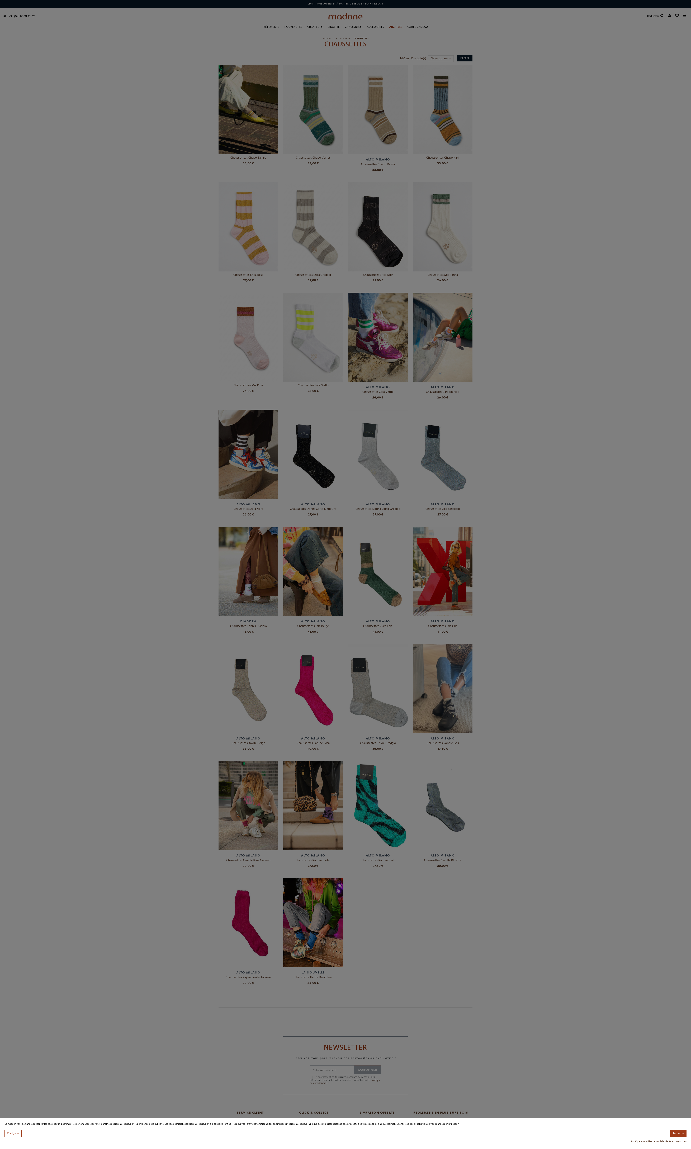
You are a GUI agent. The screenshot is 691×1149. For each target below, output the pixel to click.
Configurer (13, 1133)
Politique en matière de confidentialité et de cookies (659, 1141)
